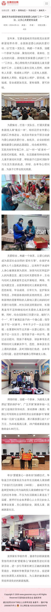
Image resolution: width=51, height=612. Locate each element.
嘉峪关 (41, 10)
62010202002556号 (31, 605)
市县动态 (32, 10)
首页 (13, 10)
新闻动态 (22, 10)
